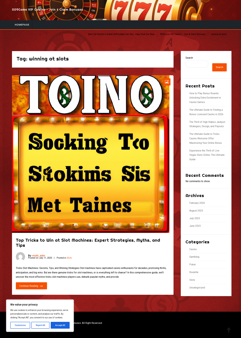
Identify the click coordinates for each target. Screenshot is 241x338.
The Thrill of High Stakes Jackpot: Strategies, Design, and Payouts (207, 124)
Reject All (40, 325)
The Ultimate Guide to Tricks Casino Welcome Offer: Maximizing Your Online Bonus (205, 138)
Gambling (194, 256)
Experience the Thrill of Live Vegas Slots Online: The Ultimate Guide (207, 155)
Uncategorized (197, 287)
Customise (20, 325)
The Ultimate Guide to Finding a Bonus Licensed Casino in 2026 (206, 112)
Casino (193, 249)
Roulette (193, 272)
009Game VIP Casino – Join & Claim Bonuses (47, 9)
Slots (69, 258)
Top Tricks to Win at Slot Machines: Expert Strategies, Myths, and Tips (88, 242)
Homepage (22, 24)
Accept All (60, 325)
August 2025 (196, 210)
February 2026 (197, 202)
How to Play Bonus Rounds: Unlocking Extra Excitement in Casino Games (205, 98)
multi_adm (39, 255)
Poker (192, 264)
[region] (40, 316)
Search (189, 57)
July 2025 (194, 218)
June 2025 (195, 225)
